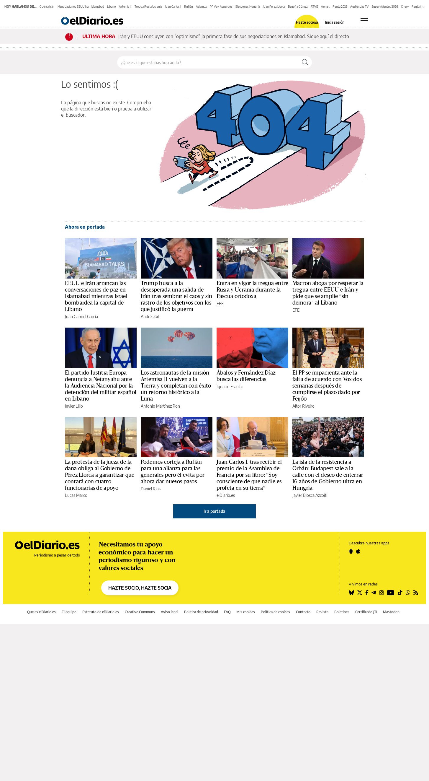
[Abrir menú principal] (364, 20)
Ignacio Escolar (230, 386)
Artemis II (125, 6)
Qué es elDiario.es (41, 612)
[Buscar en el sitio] (208, 62)
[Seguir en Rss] (415, 592)
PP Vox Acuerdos (221, 6)
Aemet (325, 6)
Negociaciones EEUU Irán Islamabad (81, 6)
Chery (405, 6)
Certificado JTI (366, 612)
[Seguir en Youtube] (390, 592)
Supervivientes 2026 (385, 6)
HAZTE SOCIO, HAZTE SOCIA (139, 588)
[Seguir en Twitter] (359, 592)
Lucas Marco (76, 495)
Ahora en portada (85, 227)
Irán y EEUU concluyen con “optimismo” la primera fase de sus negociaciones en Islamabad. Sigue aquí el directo (233, 36)
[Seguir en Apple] (358, 551)
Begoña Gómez (298, 6)
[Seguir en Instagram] (381, 592)
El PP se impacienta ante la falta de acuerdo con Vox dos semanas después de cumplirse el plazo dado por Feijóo (327, 386)
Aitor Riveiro (303, 406)
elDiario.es (226, 495)
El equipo (69, 612)
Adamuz (201, 6)
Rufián (188, 6)
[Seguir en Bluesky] (351, 592)
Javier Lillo (74, 406)
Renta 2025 (340, 6)
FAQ (227, 612)
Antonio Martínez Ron (160, 406)
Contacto (303, 612)
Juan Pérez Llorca (274, 6)
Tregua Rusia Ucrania (148, 6)
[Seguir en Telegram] (373, 592)
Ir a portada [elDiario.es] (214, 511)
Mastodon (391, 612)
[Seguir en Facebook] (367, 592)
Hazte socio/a (307, 22)
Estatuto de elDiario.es (100, 612)
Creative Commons (140, 612)
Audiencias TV (359, 6)
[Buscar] (305, 62)
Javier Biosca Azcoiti (309, 495)
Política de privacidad (201, 612)
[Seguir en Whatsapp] (408, 592)
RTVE (314, 6)
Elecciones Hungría (247, 6)
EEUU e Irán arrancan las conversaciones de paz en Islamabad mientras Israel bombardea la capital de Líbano (96, 296)
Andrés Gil (150, 316)
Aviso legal (169, 612)
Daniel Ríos (151, 488)
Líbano (111, 6)
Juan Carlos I (173, 6)
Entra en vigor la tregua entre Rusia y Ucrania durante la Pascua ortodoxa (252, 289)
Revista (322, 612)
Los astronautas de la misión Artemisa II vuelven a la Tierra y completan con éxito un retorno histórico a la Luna (176, 386)
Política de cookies (275, 612)
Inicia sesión (334, 22)
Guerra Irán (47, 6)
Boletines (341, 612)
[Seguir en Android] (351, 551)
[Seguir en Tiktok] (400, 592)
